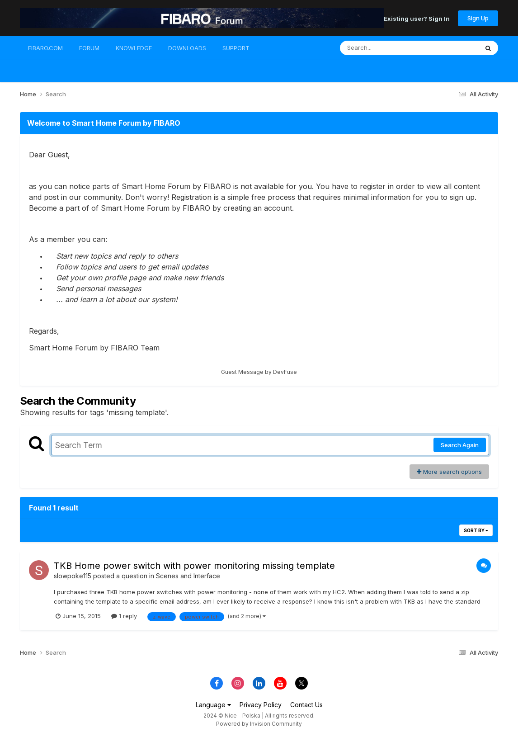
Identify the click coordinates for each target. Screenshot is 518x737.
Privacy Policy (261, 705)
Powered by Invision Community (259, 723)
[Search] (384, 48)
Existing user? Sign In (417, 18)
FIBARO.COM (45, 48)
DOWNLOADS (187, 48)
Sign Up (478, 18)
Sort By (476, 530)
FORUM (89, 48)
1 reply (124, 615)
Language (213, 705)
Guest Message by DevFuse (259, 371)
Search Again (460, 445)
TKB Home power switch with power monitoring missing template (194, 565)
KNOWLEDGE (134, 48)
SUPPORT (236, 48)
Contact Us (306, 705)
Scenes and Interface (188, 576)
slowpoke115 (72, 576)
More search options (449, 471)
